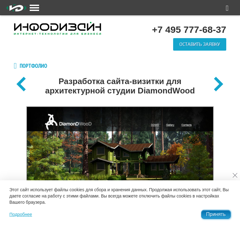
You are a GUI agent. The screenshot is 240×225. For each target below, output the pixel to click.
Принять (216, 214)
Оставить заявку (199, 44)
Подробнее (20, 214)
